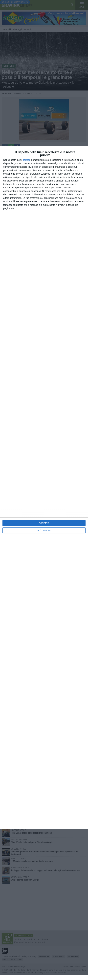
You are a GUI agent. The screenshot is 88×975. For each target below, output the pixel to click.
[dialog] (44, 487)
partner (26, 160)
